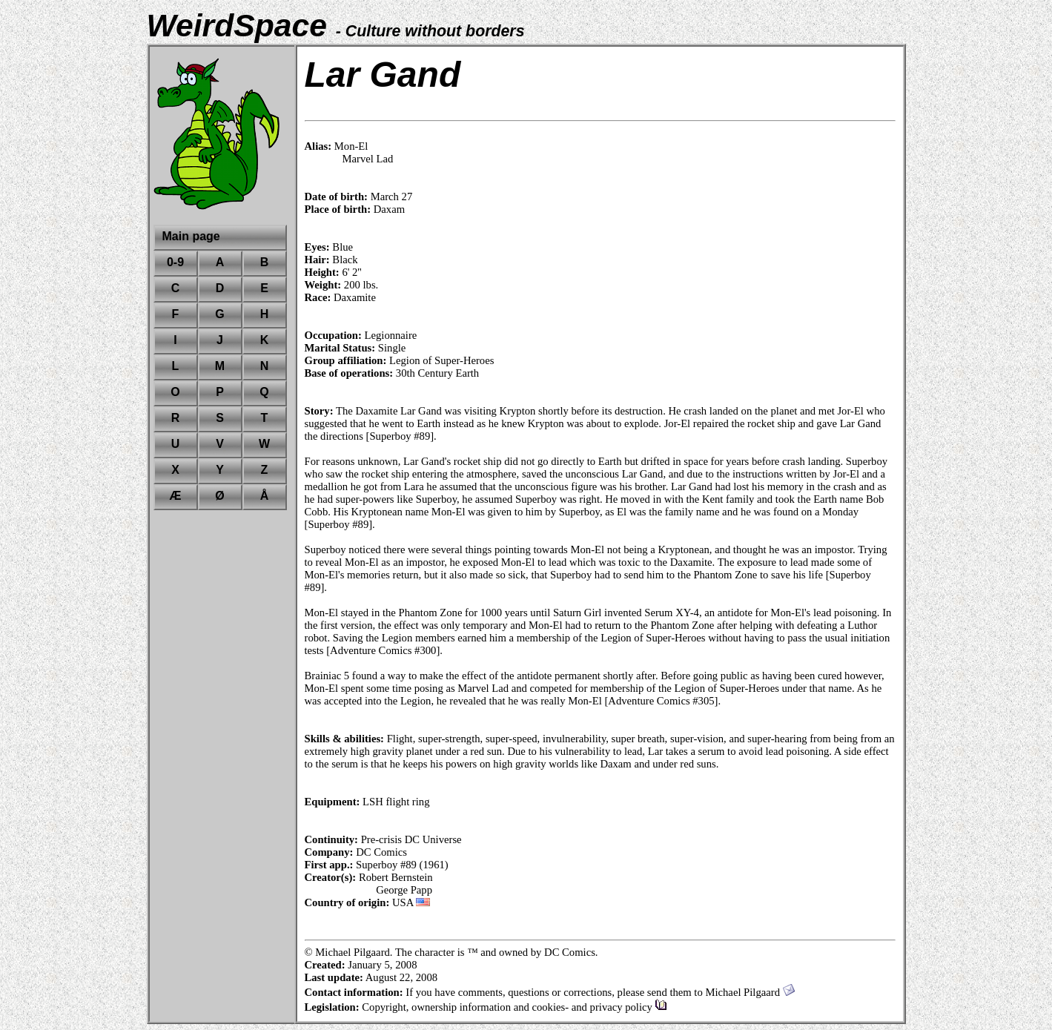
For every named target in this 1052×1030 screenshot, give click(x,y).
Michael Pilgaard (749, 992)
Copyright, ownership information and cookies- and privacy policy (514, 1007)
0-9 (175, 262)
